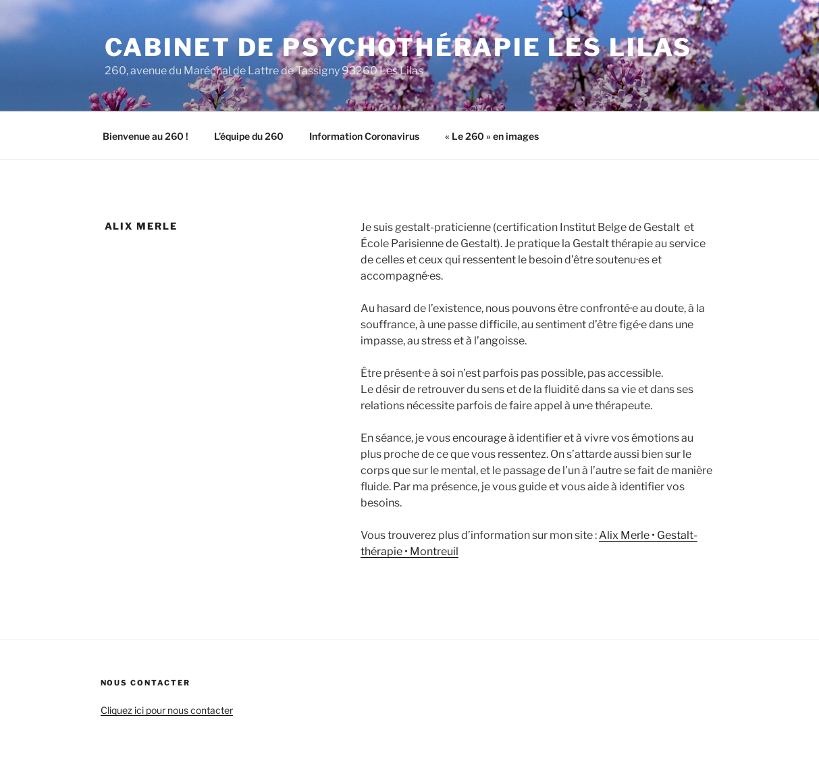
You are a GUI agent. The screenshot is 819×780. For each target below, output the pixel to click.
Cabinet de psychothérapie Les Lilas (399, 47)
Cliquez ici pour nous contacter (167, 710)
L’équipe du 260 (249, 136)
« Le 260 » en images (492, 136)
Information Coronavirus (364, 136)
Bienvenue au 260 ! (145, 136)
